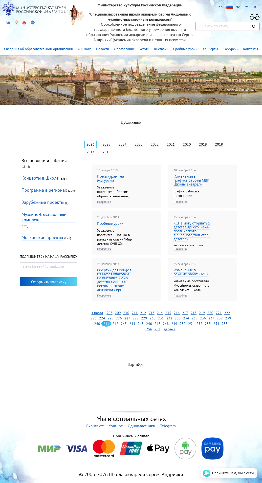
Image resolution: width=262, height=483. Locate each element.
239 (228, 318)
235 (194, 318)
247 (157, 323)
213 (151, 313)
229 (144, 318)
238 (220, 318)
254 (216, 323)
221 (219, 313)
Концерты (210, 49)
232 (169, 318)
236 (203, 318)
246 (149, 323)
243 (124, 323)
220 (210, 313)
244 (132, 323)
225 (110, 318)
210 (126, 313)
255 (225, 323)
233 (178, 318)
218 (193, 313)
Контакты (250, 49)
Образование (124, 49)
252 (199, 323)
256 (149, 329)
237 (211, 318)
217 (185, 313)
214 (160, 313)
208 (109, 313)
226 (119, 318)
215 (168, 313)
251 (191, 323)
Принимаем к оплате (131, 436)
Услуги (144, 49)
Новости (102, 49)
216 (177, 313)
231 (161, 318)
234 (186, 318)
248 (166, 323)
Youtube (116, 426)
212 (143, 313)
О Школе (84, 49)
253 (208, 323)
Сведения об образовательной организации (38, 49)
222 (227, 313)
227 (127, 318)
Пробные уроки (185, 49)
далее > (169, 329)
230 (152, 318)
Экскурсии (230, 49)
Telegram (168, 426)
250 (183, 323)
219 (202, 313)
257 (157, 329)
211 (135, 313)
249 (174, 323)
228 (136, 318)
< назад (97, 313)
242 (115, 323)
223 (94, 318)
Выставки (161, 49)
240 (97, 323)
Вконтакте (95, 426)
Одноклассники (141, 426)
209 (118, 313)
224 (102, 318)
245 (141, 323)
